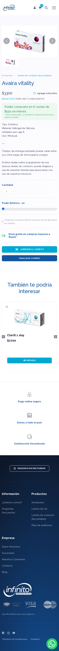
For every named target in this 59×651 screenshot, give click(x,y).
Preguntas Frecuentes (8, 510)
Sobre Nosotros (11, 546)
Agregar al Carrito (29, 249)
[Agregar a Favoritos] (7, 307)
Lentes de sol (39, 508)
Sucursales (8, 553)
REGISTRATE (9, 99)
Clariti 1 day (15, 335)
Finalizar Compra (29, 258)
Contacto (7, 565)
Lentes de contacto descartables (34, 75)
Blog (4, 572)
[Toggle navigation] (54, 8)
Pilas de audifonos (41, 525)
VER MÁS (29, 360)
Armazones (37, 502)
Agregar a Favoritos (45, 93)
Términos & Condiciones (14, 639)
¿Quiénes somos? (12, 502)
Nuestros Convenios (13, 559)
